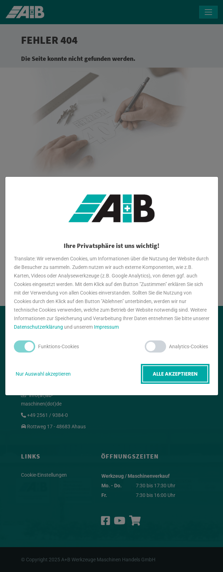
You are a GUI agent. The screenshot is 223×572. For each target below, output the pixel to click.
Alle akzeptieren (175, 373)
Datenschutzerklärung (38, 327)
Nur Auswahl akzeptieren (43, 374)
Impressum (106, 327)
